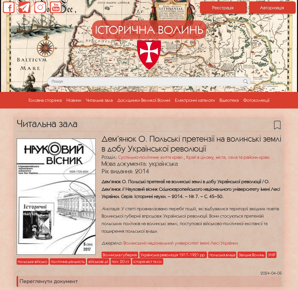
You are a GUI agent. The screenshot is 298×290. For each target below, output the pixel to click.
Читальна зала (99, 100)
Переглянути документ (48, 281)
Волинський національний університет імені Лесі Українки (180, 242)
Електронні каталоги (195, 100)
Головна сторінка (46, 99)
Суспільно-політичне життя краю (151, 157)
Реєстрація (223, 7)
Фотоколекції (256, 100)
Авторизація (272, 7)
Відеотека (229, 100)
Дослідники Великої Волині (143, 100)
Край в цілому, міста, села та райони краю (227, 157)
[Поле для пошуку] (149, 81)
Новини (73, 100)
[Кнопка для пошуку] (245, 81)
